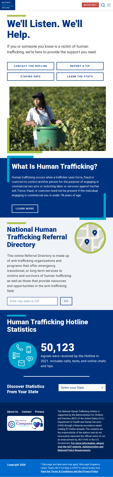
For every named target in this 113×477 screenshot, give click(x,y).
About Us (12, 411)
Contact (26, 411)
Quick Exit (90, 5)
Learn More (25, 208)
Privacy (39, 411)
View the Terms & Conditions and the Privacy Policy (69, 471)
